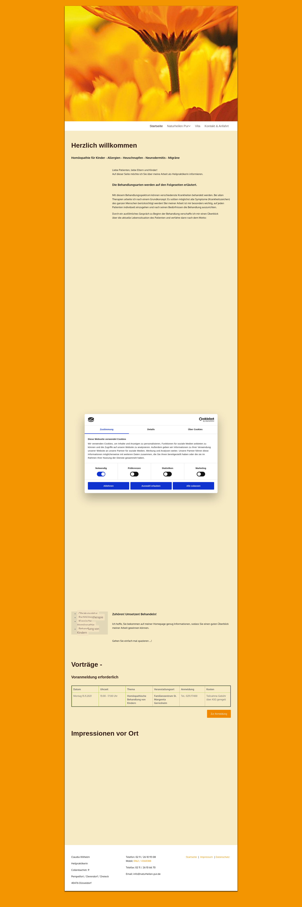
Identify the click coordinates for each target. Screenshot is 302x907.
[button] (219, 714)
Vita (197, 126)
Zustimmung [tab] (106, 429)
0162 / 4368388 (142, 860)
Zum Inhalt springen (10, 1)
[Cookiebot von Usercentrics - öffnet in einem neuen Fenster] (201, 419)
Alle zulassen (193, 486)
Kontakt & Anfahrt (216, 126)
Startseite (155, 126)
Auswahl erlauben (150, 486)
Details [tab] (151, 429)
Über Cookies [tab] (195, 429)
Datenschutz (222, 856)
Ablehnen (109, 486)
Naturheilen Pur (177, 126)
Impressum (206, 856)
